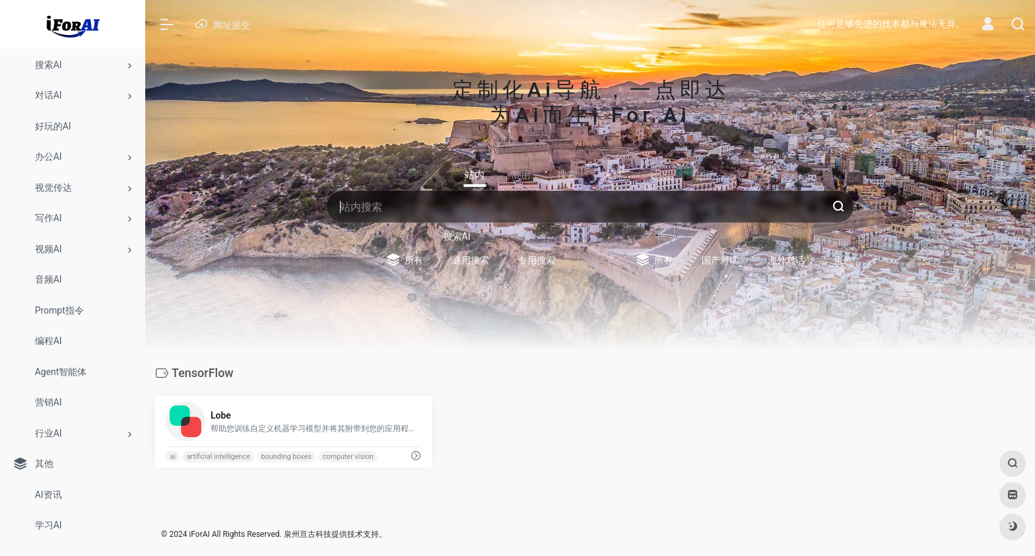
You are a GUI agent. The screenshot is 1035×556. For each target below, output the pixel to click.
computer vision (348, 456)
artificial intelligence (218, 456)
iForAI (199, 534)
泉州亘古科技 (307, 534)
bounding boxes (286, 456)
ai (173, 456)
